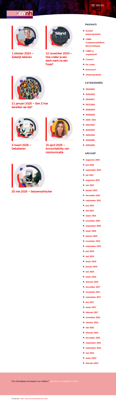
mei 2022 (90, 185)
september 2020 (93, 226)
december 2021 (93, 195)
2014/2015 (90, 89)
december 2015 (93, 338)
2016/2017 (90, 99)
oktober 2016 (92, 322)
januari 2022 (91, 190)
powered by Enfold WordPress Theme (36, 398)
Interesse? (91, 70)
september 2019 (93, 246)
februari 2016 (92, 333)
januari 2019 (91, 267)
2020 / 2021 (91, 120)
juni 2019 (90, 251)
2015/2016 (90, 94)
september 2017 (93, 297)
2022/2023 (90, 130)
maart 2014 (91, 358)
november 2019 (93, 241)
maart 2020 (91, 231)
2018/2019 (90, 110)
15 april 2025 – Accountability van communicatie (57, 149)
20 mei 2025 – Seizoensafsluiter (32, 191)
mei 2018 (90, 272)
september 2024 (93, 170)
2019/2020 (90, 115)
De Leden (90, 64)
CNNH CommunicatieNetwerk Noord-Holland (97, 42)
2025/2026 (90, 145)
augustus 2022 (93, 180)
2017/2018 (90, 104)
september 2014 (93, 348)
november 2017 (93, 292)
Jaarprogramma (93, 75)
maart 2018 (91, 277)
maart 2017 (91, 307)
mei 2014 (90, 353)
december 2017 (93, 287)
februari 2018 (92, 282)
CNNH (22, 398)
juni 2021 (90, 205)
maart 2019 (91, 261)
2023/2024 (90, 135)
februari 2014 (92, 363)
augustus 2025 (93, 160)
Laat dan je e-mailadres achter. (64, 381)
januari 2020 (91, 236)
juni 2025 (90, 165)
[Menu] (96, 5)
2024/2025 (90, 140)
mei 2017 (90, 302)
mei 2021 (90, 211)
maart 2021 (91, 216)
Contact (90, 59)
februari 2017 (92, 312)
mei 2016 (90, 328)
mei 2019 (90, 256)
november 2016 (93, 317)
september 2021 (93, 200)
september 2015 (93, 343)
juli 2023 (89, 175)
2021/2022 (90, 125)
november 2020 (93, 221)
